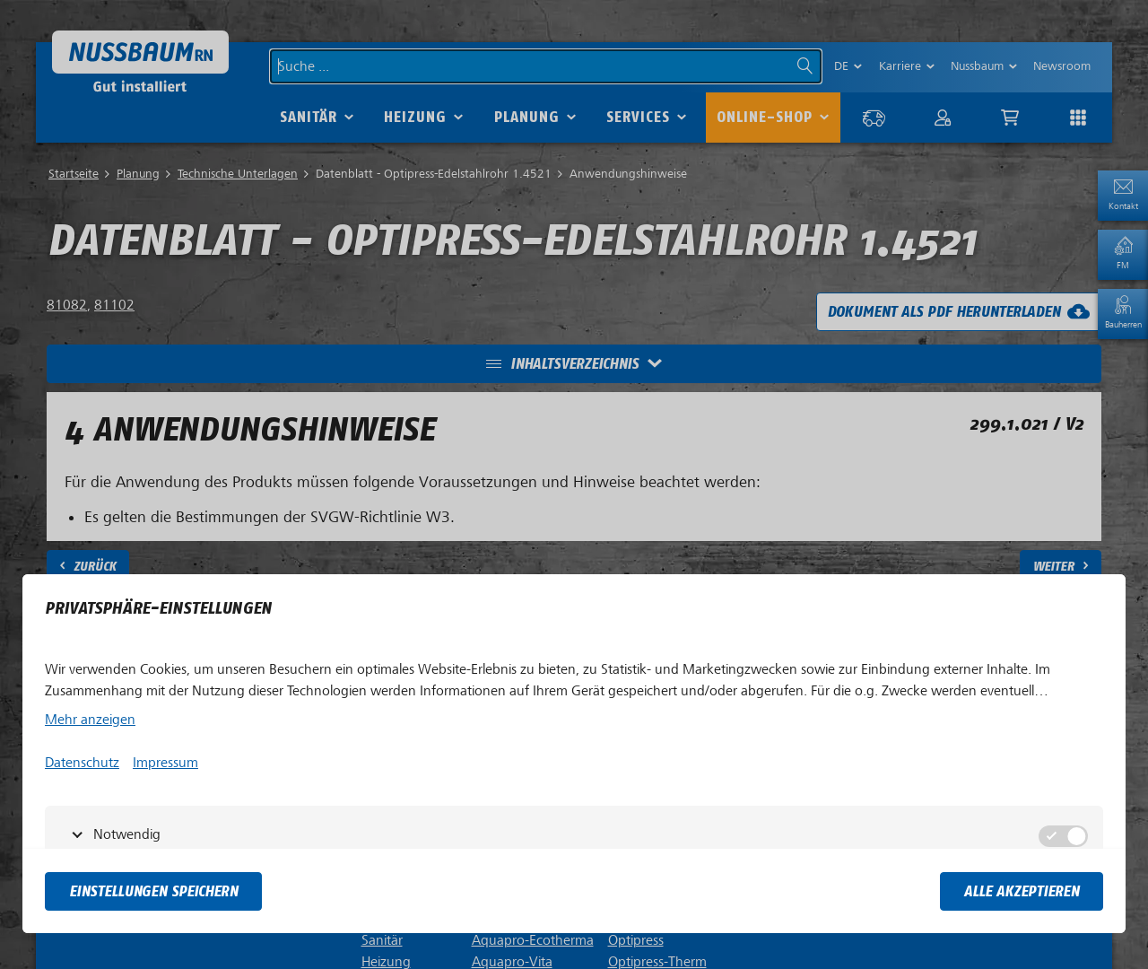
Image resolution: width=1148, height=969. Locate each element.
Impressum (165, 762)
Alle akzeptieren (1021, 891)
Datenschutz (82, 762)
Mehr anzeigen (90, 719)
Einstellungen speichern (153, 891)
